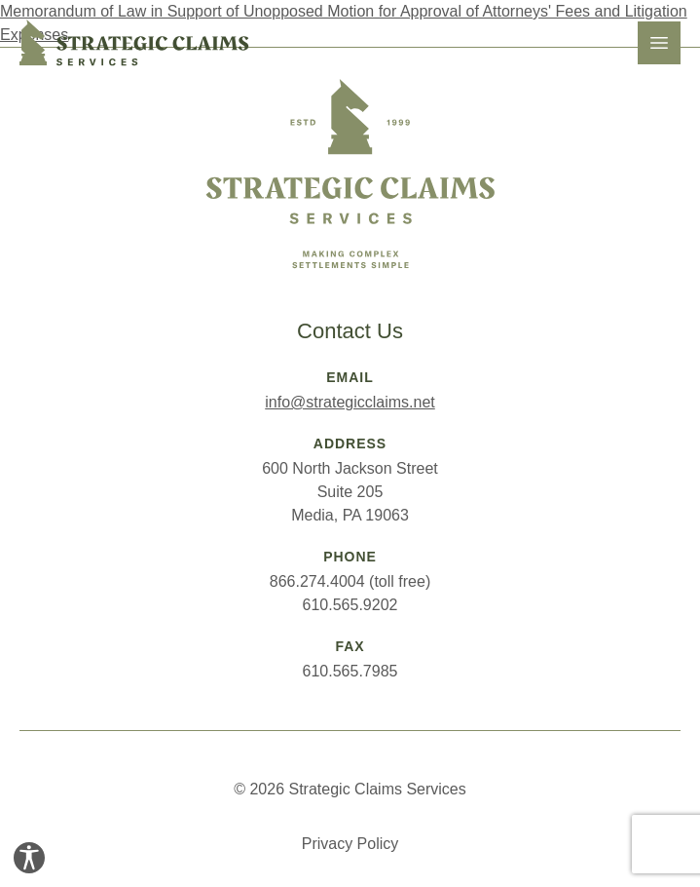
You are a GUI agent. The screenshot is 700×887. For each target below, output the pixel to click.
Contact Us (350, 331)
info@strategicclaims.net (350, 402)
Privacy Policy (350, 843)
